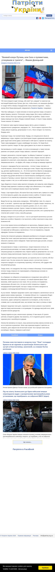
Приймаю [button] (45, 568)
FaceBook (14, 335)
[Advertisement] (27, 34)
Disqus (40, 335)
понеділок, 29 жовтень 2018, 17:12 (10, 63)
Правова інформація (24, 535)
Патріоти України (37, 108)
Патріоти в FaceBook (23, 449)
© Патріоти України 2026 (8, 535)
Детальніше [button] (22, 569)
